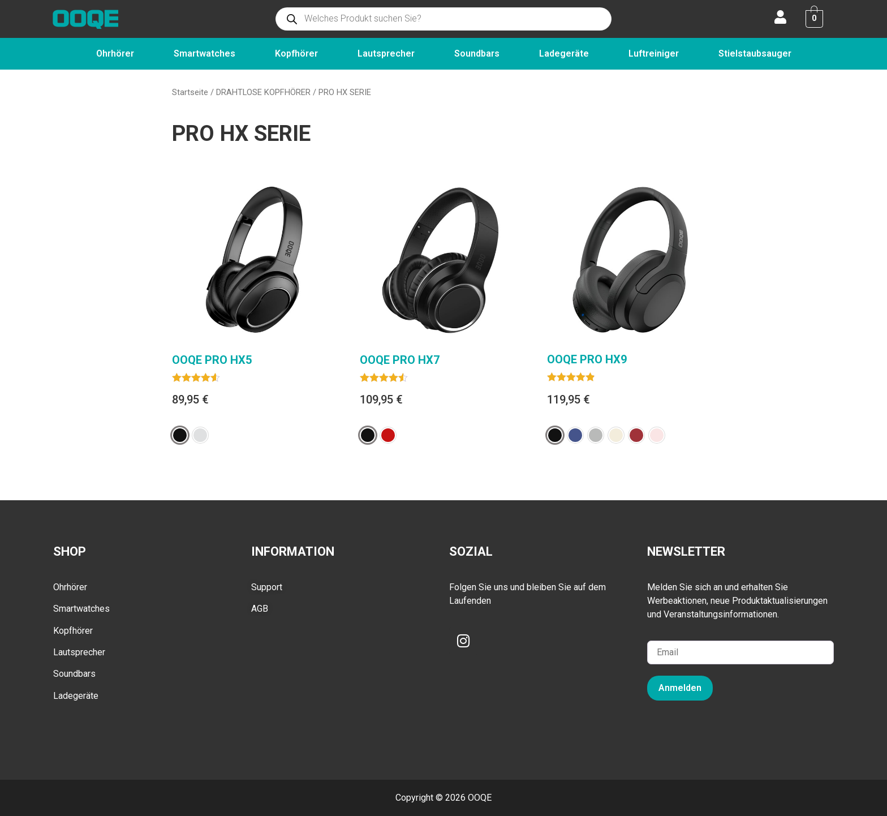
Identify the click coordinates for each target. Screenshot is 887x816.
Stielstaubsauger (754, 53)
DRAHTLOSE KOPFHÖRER (263, 92)
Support (266, 587)
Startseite (190, 92)
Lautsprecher (386, 53)
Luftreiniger (653, 53)
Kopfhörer (296, 53)
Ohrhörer (115, 53)
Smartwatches (204, 53)
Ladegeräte (564, 53)
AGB (259, 608)
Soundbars (477, 53)
